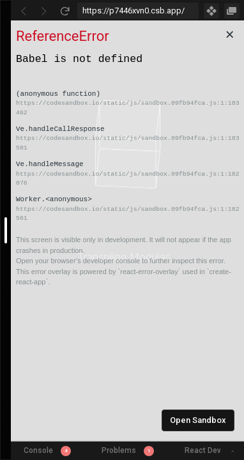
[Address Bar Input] (138, 11)
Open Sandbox (198, 420)
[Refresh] (64, 11)
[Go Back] (23, 11)
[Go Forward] (44, 11)
